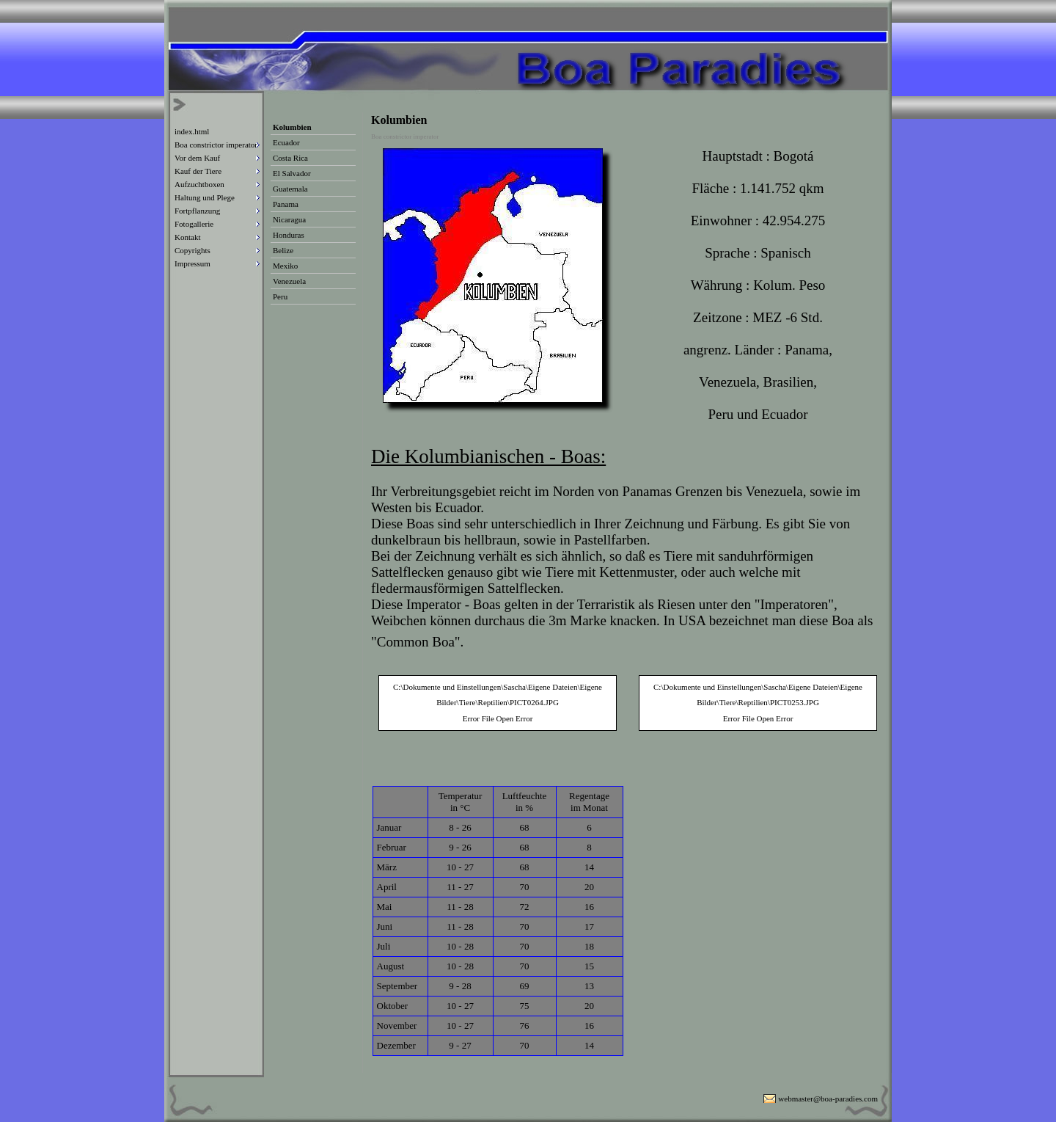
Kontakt (187, 237)
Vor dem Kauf (197, 157)
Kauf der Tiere (198, 171)
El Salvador (292, 173)
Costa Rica (290, 157)
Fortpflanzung (197, 210)
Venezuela (289, 281)
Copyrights (192, 250)
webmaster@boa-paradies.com (828, 1098)
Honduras (288, 234)
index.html (192, 131)
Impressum (192, 263)
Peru (280, 296)
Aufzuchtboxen (199, 184)
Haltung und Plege (205, 197)
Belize (283, 250)
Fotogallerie (194, 223)
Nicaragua (289, 219)
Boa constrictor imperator (216, 144)
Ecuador (286, 142)
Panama (285, 204)
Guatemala (290, 188)
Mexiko (285, 265)
